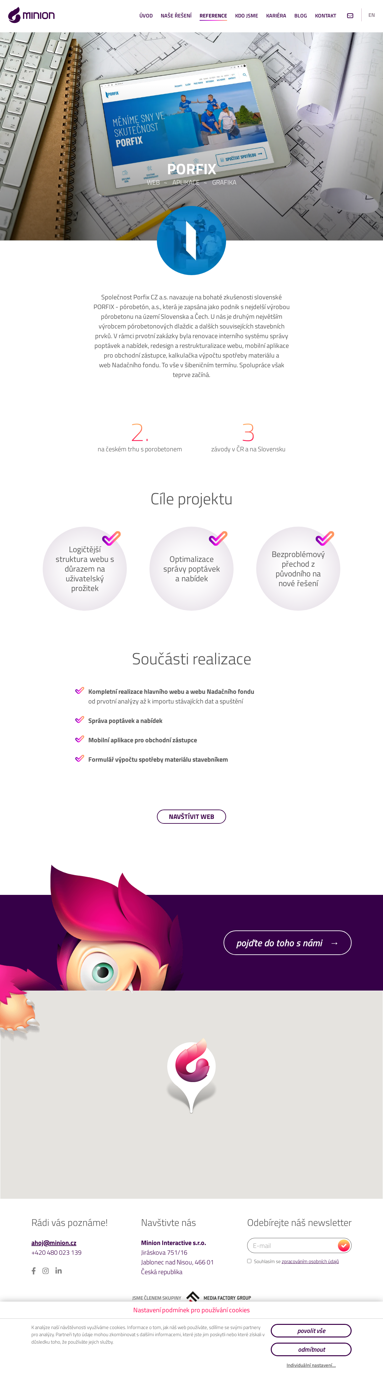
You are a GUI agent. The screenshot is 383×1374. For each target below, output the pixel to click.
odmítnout (311, 1349)
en (371, 15)
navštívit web (191, 816)
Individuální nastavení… (311, 1365)
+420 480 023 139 (56, 1252)
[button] (191, 1076)
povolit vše (311, 1331)
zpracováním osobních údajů (310, 1261)
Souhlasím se (293, 1261)
